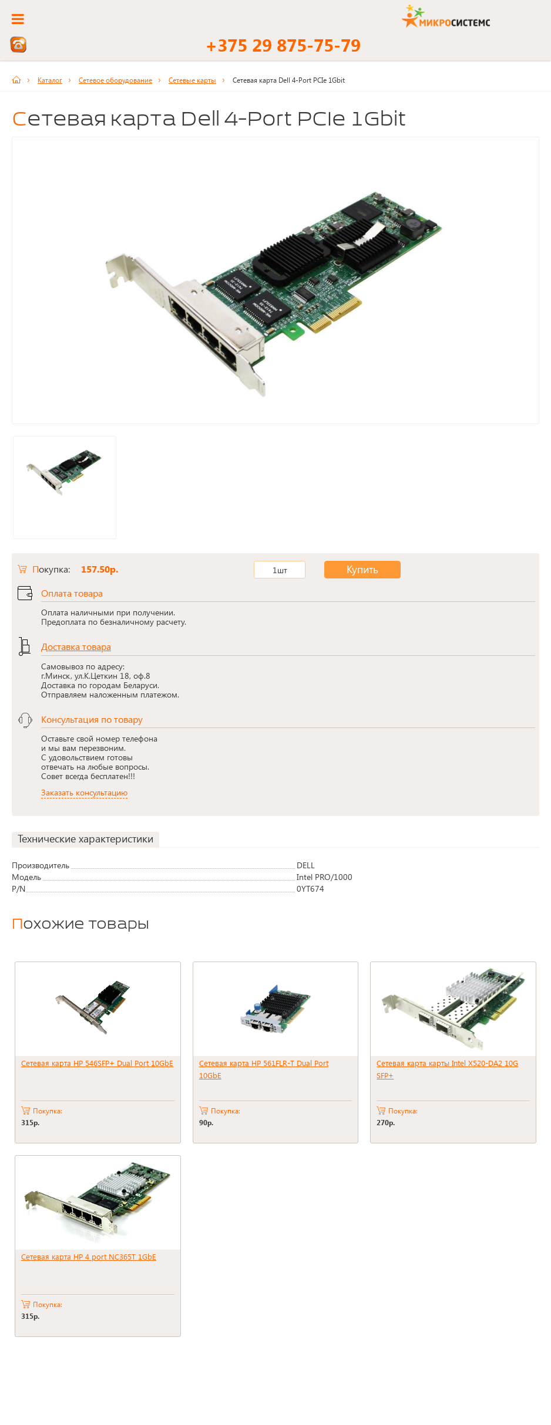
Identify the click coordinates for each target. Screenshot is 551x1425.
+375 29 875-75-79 (283, 44)
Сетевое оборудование (115, 79)
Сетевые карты (192, 79)
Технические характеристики (85, 838)
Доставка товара (76, 646)
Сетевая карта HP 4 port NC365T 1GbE (88, 1256)
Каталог (50, 79)
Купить (353, 569)
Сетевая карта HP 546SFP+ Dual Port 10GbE (97, 1063)
